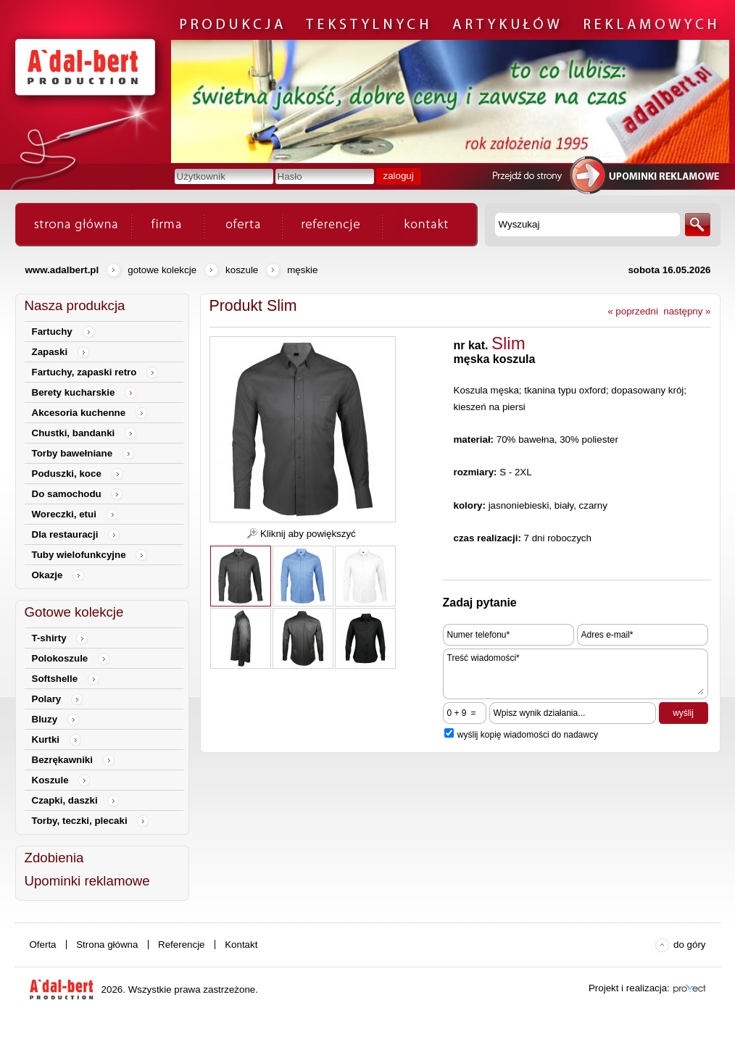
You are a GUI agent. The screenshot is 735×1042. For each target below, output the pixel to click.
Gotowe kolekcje (162, 269)
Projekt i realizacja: (629, 988)
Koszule (241, 269)
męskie (302, 269)
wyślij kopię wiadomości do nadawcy (527, 735)
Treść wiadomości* (575, 674)
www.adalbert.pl (62, 269)
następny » (686, 311)
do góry (689, 944)
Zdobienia (54, 857)
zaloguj (398, 175)
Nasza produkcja (75, 305)
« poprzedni (632, 311)
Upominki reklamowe (87, 880)
